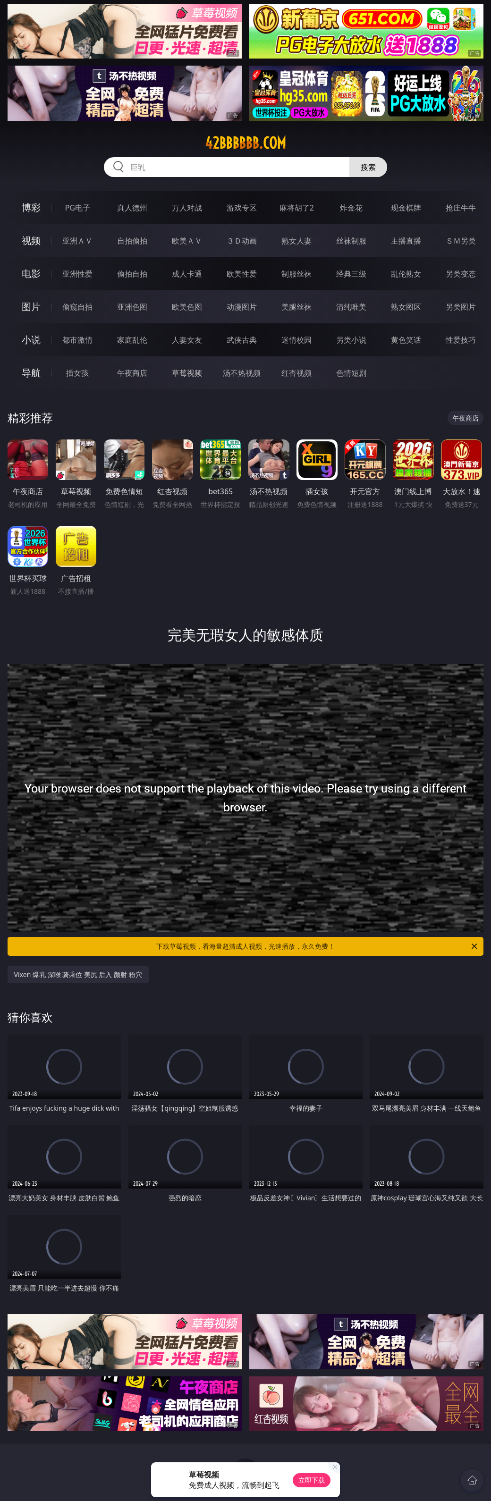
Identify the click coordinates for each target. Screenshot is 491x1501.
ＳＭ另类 (461, 241)
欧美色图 (187, 307)
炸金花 (351, 207)
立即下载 (311, 1480)
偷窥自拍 (77, 307)
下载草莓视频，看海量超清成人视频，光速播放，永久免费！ (317, 946)
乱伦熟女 (406, 274)
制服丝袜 (296, 274)
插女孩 (77, 373)
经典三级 (351, 274)
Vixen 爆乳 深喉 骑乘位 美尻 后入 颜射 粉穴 (78, 974)
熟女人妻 (296, 241)
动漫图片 (242, 307)
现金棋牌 (406, 207)
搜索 (368, 167)
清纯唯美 (351, 307)
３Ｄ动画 (242, 241)
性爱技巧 (461, 340)
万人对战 (187, 207)
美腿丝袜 (296, 307)
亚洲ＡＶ (77, 241)
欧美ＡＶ (187, 241)
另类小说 (351, 340)
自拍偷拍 (132, 241)
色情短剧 (351, 373)
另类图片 (461, 307)
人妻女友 (187, 340)
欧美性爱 (242, 274)
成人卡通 (187, 274)
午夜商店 (132, 373)
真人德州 (132, 207)
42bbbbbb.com (245, 143)
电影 (31, 273)
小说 (31, 339)
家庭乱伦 (132, 340)
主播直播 (406, 241)
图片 (31, 306)
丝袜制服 (351, 241)
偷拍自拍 (132, 274)
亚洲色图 (132, 307)
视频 (31, 240)
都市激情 (77, 340)
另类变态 (461, 274)
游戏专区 (242, 207)
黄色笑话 (406, 340)
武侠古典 (242, 340)
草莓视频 (187, 373)
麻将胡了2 (296, 207)
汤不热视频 (242, 373)
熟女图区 (406, 307)
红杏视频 (296, 373)
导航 (31, 372)
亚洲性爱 (77, 274)
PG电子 (77, 207)
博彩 (31, 207)
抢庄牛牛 (461, 207)
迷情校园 (296, 340)
